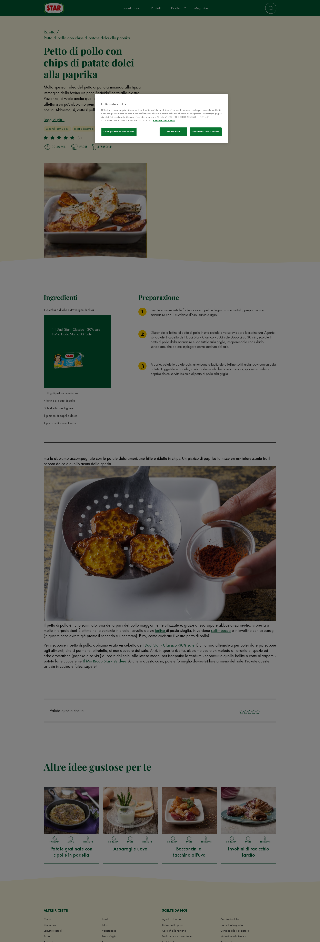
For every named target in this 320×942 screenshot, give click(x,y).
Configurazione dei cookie (118, 131)
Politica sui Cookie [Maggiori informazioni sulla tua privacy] (164, 120)
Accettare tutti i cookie (205, 131)
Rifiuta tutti (173, 131)
